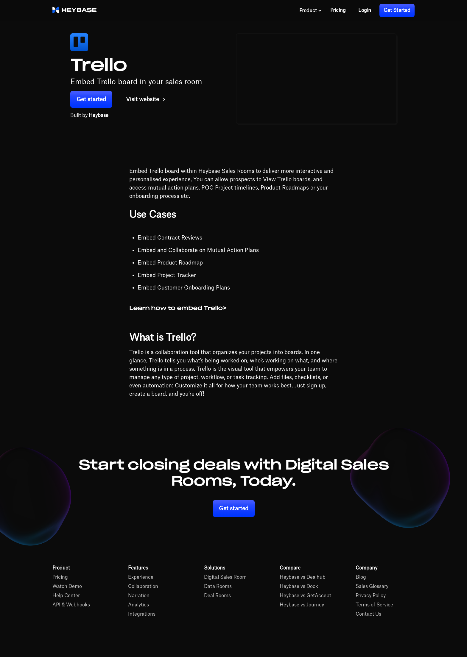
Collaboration (143, 586)
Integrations (141, 614)
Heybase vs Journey (302, 605)
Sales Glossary (372, 586)
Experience (140, 577)
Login (364, 10)
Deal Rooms (217, 595)
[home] (74, 10)
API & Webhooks (71, 605)
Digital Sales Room (225, 577)
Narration (139, 595)
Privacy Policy (371, 595)
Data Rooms (218, 586)
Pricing (338, 10)
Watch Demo (67, 586)
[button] (310, 11)
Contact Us (368, 614)
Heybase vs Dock (299, 586)
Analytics (138, 605)
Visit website (142, 99)
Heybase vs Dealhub (303, 577)
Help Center (66, 595)
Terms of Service (374, 605)
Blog (361, 577)
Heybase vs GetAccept (305, 595)
